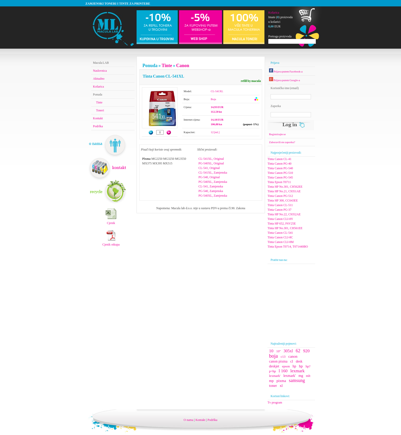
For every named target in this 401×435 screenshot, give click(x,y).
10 (271, 350)
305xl (288, 351)
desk (299, 361)
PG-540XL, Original (211, 163)
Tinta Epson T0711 (279, 182)
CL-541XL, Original (211, 159)
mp (271, 381)
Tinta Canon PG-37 (280, 209)
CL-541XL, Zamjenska (212, 172)
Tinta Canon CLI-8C (280, 237)
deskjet (274, 366)
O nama (188, 420)
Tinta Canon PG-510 (280, 173)
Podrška (98, 126)
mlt (308, 376)
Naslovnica (100, 70)
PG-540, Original (209, 177)
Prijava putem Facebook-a (286, 71)
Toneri (100, 110)
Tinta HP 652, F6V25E (282, 223)
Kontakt (98, 118)
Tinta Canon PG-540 (280, 168)
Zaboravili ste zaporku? (282, 142)
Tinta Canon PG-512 (280, 196)
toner (273, 386)
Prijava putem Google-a (284, 80)
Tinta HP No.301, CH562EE (285, 186)
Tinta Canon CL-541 (280, 233)
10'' (278, 351)
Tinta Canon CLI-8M (281, 242)
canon (292, 356)
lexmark (297, 370)
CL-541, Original (209, 168)
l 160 (283, 370)
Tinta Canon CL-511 (280, 205)
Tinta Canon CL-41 (280, 159)
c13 (283, 356)
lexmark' (275, 376)
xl (281, 386)
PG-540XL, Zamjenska (212, 182)
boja (273, 356)
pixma (281, 381)
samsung (297, 380)
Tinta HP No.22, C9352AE (284, 214)
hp (294, 366)
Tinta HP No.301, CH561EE (285, 228)
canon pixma (278, 361)
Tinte (167, 65)
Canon (182, 65)
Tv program (275, 402)
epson (286, 366)
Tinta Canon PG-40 (280, 163)
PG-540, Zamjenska (210, 191)
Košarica (273, 12)
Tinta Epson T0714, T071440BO (288, 246)
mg (300, 376)
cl (291, 361)
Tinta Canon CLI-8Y (280, 219)
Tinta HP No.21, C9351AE (284, 191)
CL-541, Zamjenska (210, 186)
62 (298, 350)
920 (306, 350)
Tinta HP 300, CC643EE (283, 200)
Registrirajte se (277, 134)
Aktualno (99, 78)
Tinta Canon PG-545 (280, 177)
